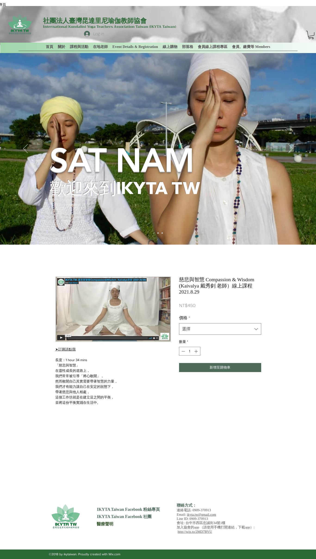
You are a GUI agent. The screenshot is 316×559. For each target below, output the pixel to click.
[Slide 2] (158, 233)
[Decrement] (183, 351)
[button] (251, 47)
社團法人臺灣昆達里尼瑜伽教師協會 (95, 20)
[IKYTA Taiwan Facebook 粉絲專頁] (128, 509)
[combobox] (220, 329)
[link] (311, 35)
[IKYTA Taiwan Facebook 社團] (124, 516)
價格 (184, 317)
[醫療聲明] (105, 523)
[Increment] (196, 351)
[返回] (25, 149)
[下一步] (290, 149)
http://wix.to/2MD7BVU (195, 532)
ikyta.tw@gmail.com (201, 514)
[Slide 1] (154, 233)
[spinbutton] (189, 351)
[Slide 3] (162, 233)
